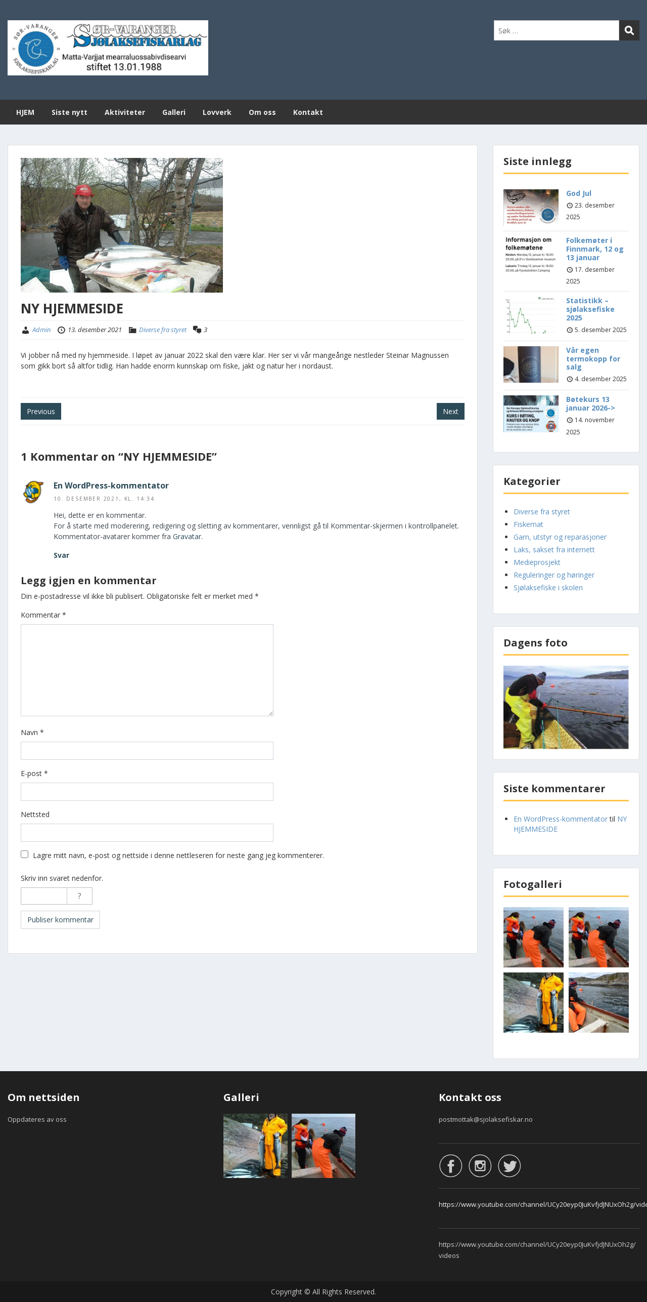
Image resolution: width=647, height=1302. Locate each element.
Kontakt (308, 112)
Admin (41, 329)
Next (450, 411)
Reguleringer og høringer (554, 575)
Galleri (174, 112)
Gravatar (187, 536)
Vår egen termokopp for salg (593, 358)
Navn (32, 732)
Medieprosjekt (537, 562)
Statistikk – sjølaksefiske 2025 (590, 309)
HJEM (25, 112)
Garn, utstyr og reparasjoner (560, 537)
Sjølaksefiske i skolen (548, 587)
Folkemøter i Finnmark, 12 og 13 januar (595, 248)
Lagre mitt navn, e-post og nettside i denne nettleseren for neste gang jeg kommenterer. (178, 855)
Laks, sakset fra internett (554, 549)
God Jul (578, 193)
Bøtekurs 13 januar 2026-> (590, 403)
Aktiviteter (125, 112)
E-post (34, 773)
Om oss (262, 112)
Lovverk (217, 112)
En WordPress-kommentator (111, 485)
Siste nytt (69, 112)
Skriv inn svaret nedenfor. (62, 878)
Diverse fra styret (163, 329)
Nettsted (35, 814)
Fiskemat (528, 524)
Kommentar (43, 615)
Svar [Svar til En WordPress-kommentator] (61, 555)
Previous (41, 411)
